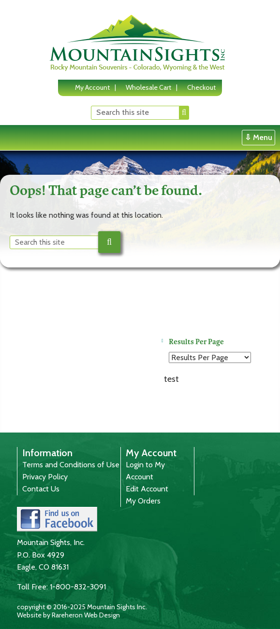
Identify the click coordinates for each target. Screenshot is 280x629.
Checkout (201, 87)
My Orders (143, 500)
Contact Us (40, 488)
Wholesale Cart (148, 87)
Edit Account (147, 488)
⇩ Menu (258, 137)
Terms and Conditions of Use (70, 464)
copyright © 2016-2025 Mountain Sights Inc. (82, 606)
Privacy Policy (45, 476)
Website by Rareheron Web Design (68, 615)
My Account (92, 87)
